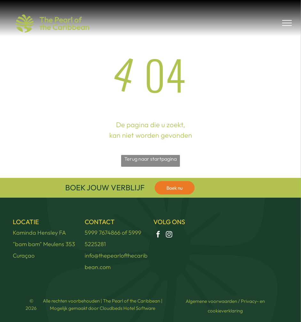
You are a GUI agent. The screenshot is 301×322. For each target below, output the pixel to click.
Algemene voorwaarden (211, 301)
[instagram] (169, 235)
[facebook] (158, 235)
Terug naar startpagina (150, 159)
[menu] (287, 23)
